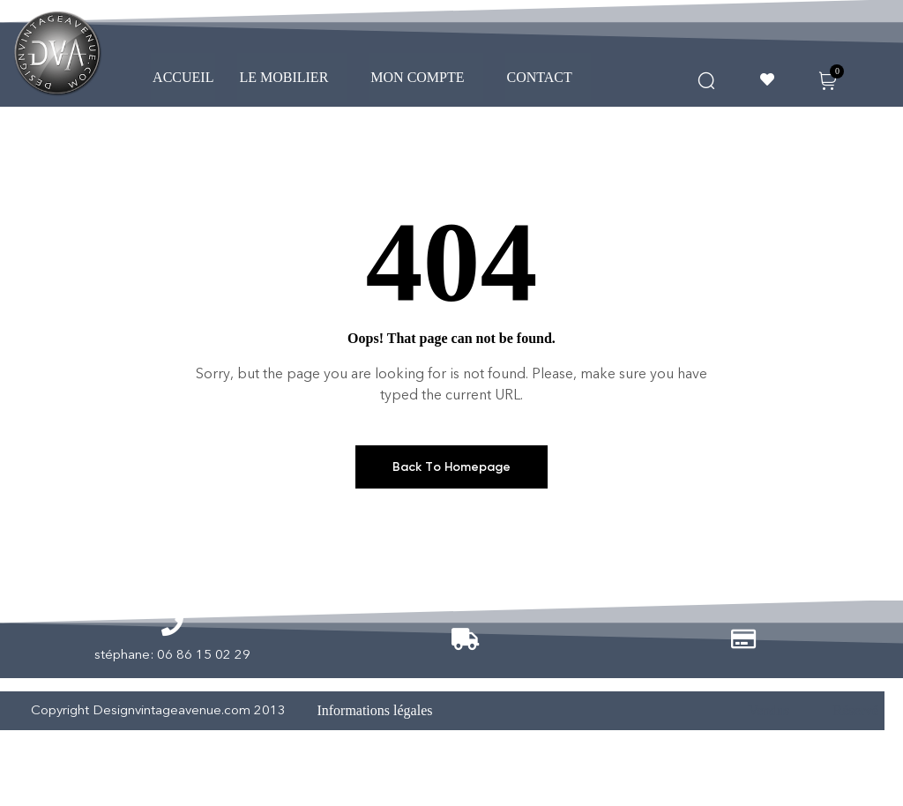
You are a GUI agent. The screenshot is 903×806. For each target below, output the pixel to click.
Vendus (768, 710)
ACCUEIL (183, 77)
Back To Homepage (451, 466)
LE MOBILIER (292, 77)
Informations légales (374, 710)
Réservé (856, 710)
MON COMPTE (425, 77)
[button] (292, 77)
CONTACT (548, 77)
